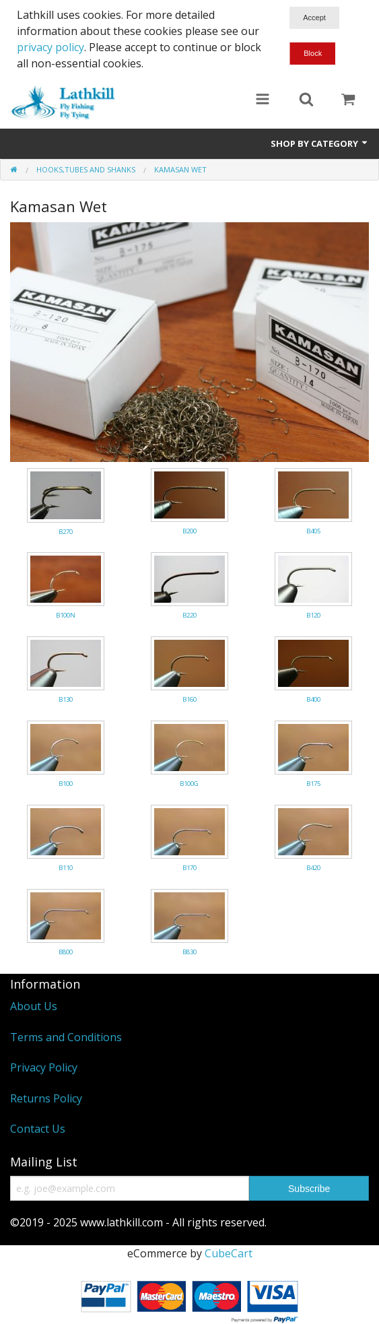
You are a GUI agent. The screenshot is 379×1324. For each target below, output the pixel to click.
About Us (33, 1006)
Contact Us (37, 1128)
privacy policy (50, 47)
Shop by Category (320, 143)
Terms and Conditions (66, 1037)
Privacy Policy (43, 1067)
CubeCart (228, 1253)
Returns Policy (46, 1098)
